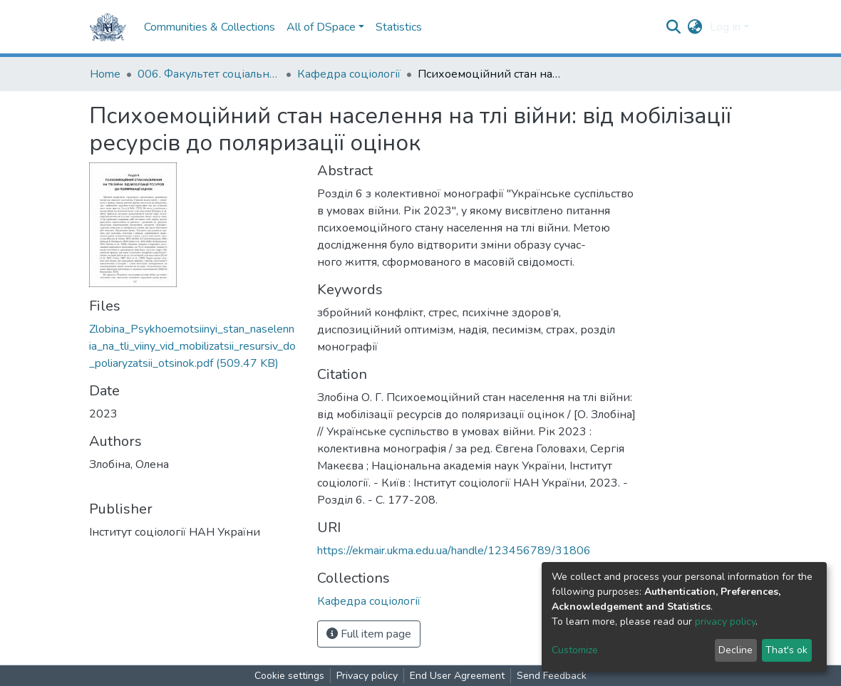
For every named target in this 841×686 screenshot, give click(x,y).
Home (105, 74)
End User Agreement (457, 675)
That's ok (786, 650)
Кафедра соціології (349, 74)
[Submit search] (673, 27)
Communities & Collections (209, 27)
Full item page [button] (368, 634)
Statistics (399, 27)
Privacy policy (367, 675)
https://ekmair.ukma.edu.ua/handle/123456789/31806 (454, 550)
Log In (725, 27)
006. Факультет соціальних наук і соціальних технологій (209, 74)
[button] (695, 27)
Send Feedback (552, 675)
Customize (575, 650)
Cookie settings (289, 675)
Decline (735, 650)
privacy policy (725, 621)
